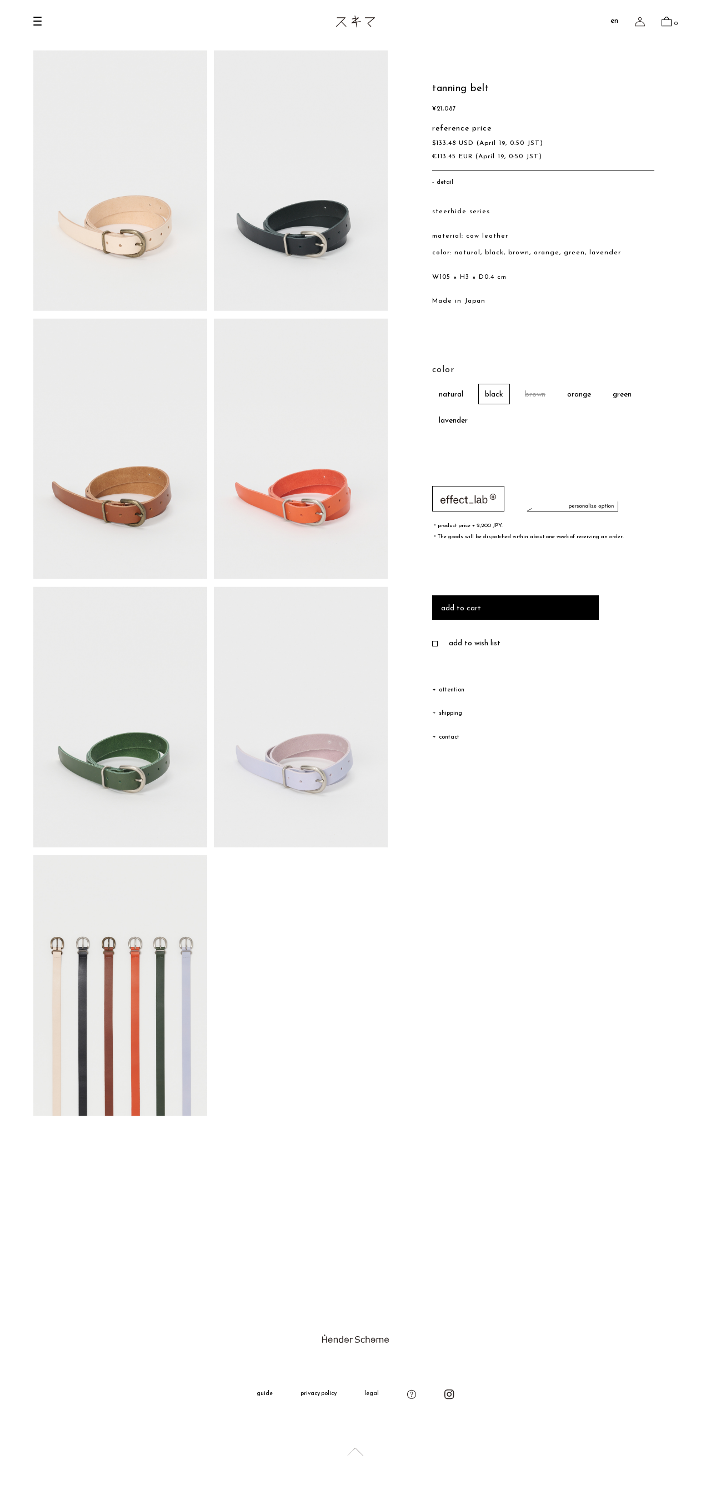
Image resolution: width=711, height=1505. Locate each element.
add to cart (461, 609)
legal (371, 1394)
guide (265, 1394)
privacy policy (319, 1394)
